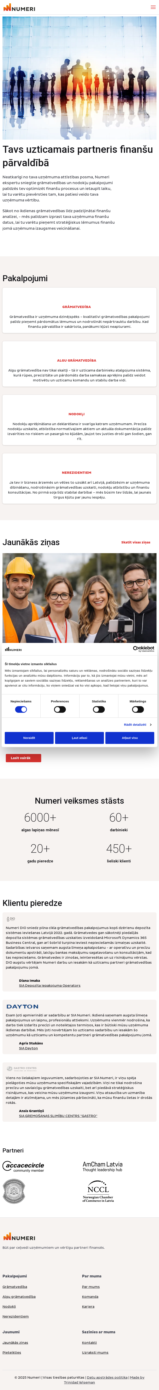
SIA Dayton (28, 1048)
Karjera (88, 1307)
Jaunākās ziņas (15, 1343)
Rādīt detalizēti (135, 724)
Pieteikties (11, 1353)
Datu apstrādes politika (107, 1378)
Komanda (90, 1297)
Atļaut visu (130, 738)
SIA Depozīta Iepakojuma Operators (50, 986)
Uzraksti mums (95, 1353)
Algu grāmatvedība (19, 1297)
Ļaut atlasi (79, 738)
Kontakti (89, 1343)
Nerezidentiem (15, 1317)
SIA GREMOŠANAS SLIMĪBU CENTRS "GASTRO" (58, 1116)
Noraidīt (29, 738)
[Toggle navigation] (153, 7)
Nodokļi (9, 1307)
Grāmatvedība (14, 1287)
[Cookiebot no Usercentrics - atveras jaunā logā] (136, 649)
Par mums (91, 1287)
